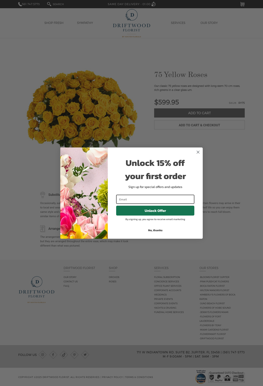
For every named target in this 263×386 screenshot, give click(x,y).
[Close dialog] (198, 152)
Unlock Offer (155, 210)
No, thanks (155, 230)
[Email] (155, 199)
